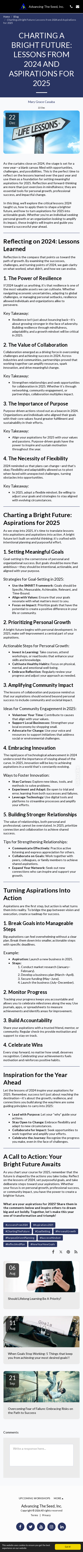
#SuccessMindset (50, 1237)
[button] (5, 6)
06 (12, 1269)
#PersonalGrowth (66, 1231)
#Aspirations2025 (43, 1224)
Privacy (46, 1515)
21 (12, 1379)
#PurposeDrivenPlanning (20, 1237)
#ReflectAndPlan (15, 1244)
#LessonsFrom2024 (17, 1224)
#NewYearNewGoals (43, 1244)
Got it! (68, 1546)
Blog (16, 16)
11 (12, 1324)
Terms (34, 1515)
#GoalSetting (42, 1231)
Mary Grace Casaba (41, 102)
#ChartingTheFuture (18, 1231)
